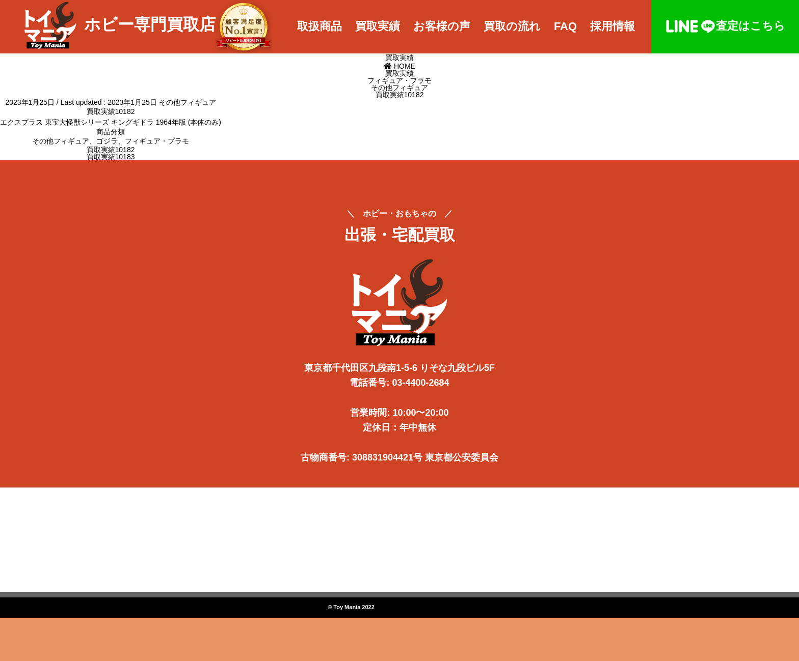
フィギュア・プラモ (157, 141)
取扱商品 (319, 26)
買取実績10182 (111, 150)
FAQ (565, 26)
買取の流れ (512, 26)
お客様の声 (441, 26)
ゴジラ (107, 141)
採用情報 (612, 26)
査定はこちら (725, 25)
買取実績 (377, 26)
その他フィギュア (187, 102)
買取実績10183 (111, 157)
